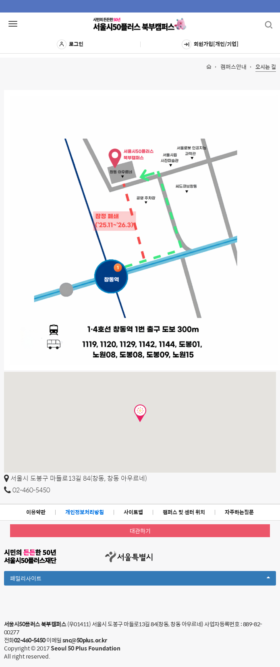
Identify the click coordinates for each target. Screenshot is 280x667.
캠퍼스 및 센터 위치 (184, 512)
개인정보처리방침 (84, 512)
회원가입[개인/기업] (210, 44)
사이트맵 (133, 512)
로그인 (70, 44)
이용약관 (36, 512)
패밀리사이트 (140, 579)
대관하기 (140, 530)
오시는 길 (265, 67)
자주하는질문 (239, 512)
